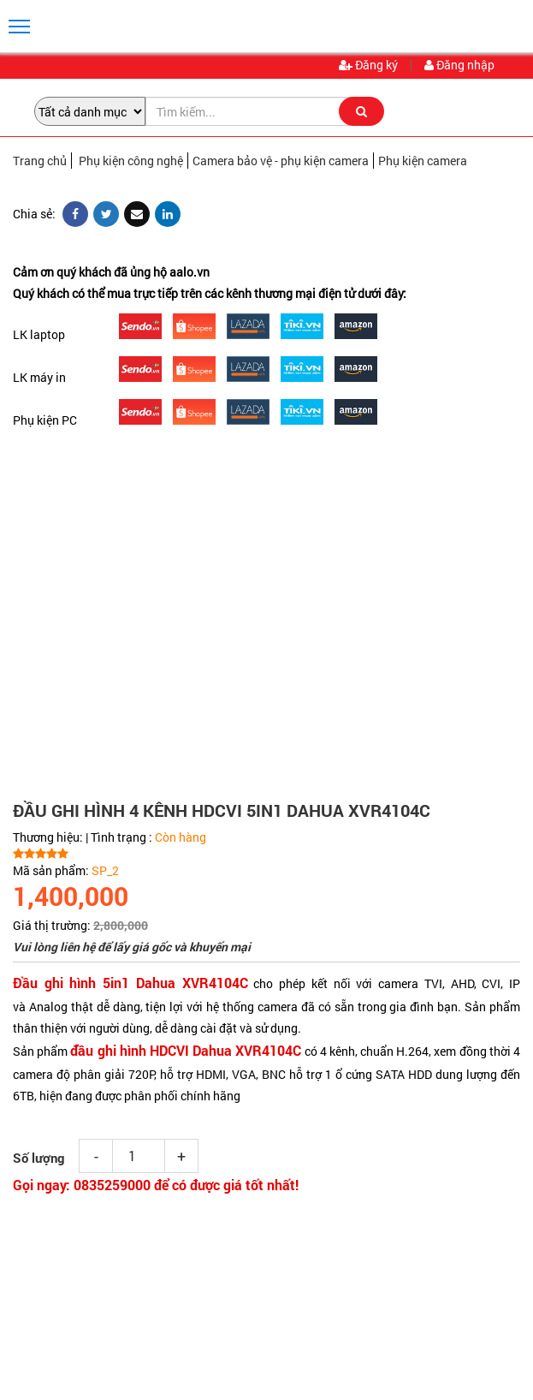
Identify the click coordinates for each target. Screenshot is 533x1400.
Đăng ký (368, 65)
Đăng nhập (459, 65)
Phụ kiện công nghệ (131, 160)
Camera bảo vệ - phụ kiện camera (280, 160)
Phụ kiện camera (422, 160)
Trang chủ (40, 160)
